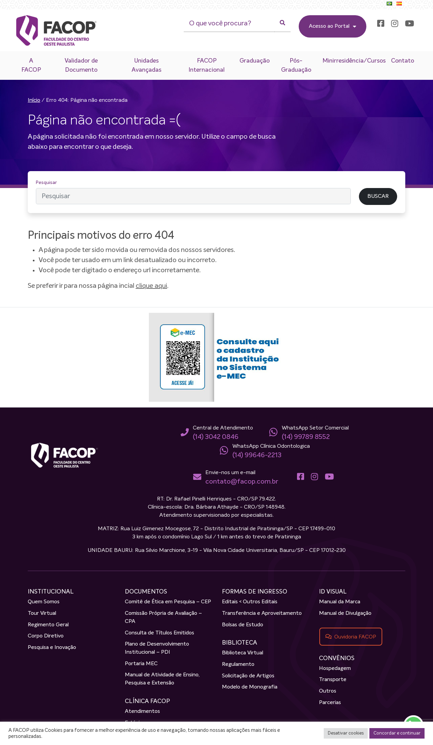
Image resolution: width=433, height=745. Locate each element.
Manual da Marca (339, 602)
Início (34, 100)
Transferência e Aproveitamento (262, 613)
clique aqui (151, 285)
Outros (327, 691)
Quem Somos (44, 602)
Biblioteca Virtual (242, 653)
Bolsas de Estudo (242, 625)
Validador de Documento (81, 65)
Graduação (255, 61)
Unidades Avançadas (146, 65)
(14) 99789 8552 (306, 437)
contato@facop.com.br (241, 481)
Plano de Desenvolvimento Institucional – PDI (157, 648)
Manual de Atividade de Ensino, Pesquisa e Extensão (162, 679)
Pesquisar (46, 182)
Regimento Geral (48, 625)
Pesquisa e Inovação (52, 647)
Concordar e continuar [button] (396, 733)
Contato (402, 61)
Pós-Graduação (296, 65)
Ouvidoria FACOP (355, 636)
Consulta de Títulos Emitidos (159, 633)
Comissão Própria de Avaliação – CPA (163, 617)
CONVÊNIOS (337, 658)
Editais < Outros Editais (249, 602)
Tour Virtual (42, 613)
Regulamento (238, 664)
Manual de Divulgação (345, 613)
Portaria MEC (141, 664)
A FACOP (31, 65)
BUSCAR (378, 196)
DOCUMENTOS (146, 592)
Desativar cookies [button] (346, 733)
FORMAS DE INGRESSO (254, 592)
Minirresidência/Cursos (354, 61)
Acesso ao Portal (332, 26)
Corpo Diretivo (46, 636)
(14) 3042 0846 (215, 437)
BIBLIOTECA (239, 643)
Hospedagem (335, 668)
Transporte (332, 679)
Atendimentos (142, 711)
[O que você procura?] (229, 23)
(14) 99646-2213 (256, 455)
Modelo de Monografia (249, 687)
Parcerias (330, 702)
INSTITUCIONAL (51, 592)
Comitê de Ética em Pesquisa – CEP (168, 602)
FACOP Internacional (206, 65)
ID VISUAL (333, 592)
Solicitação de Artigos (248, 676)
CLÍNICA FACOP (147, 701)
